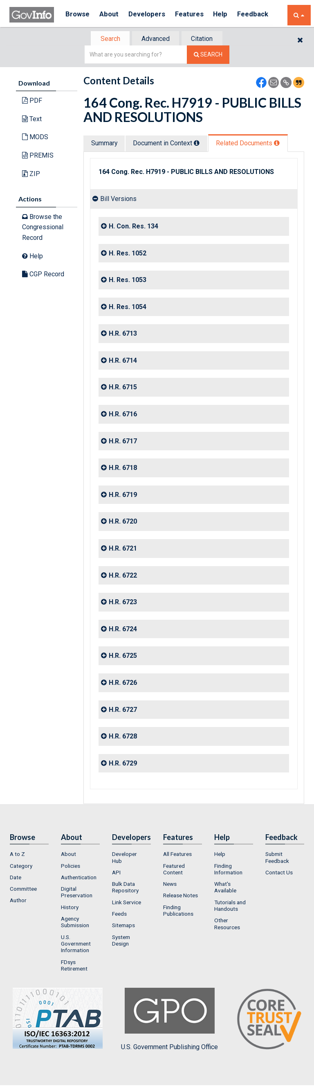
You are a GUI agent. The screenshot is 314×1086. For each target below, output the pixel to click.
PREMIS (38, 156)
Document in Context (170, 144)
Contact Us (279, 873)
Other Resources (227, 924)
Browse (78, 15)
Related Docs (253, 144)
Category (21, 866)
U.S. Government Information (76, 945)
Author (18, 901)
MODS (35, 138)
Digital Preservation (76, 892)
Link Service (126, 903)
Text (32, 120)
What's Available (225, 887)
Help (229, 15)
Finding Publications (178, 911)
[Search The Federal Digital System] (208, 55)
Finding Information (228, 869)
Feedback (263, 15)
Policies (70, 866)
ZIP (31, 174)
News (170, 884)
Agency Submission (75, 922)
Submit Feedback (277, 858)
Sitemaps (123, 926)
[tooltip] (200, 143)
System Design (121, 941)
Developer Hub (124, 858)
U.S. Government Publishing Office (169, 1020)
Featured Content (174, 869)
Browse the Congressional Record (42, 228)
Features (196, 15)
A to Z (17, 854)
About (111, 15)
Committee (23, 889)
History (69, 908)
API (116, 873)
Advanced (155, 39)
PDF (32, 101)
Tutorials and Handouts (230, 906)
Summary (105, 144)
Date (15, 878)
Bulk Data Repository (125, 887)
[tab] (108, 39)
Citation (204, 39)
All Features (177, 854)
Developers (151, 15)
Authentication (78, 878)
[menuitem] (29, 854)
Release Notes (180, 896)
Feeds (119, 914)
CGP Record (43, 275)
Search (108, 39)
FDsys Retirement (74, 966)
